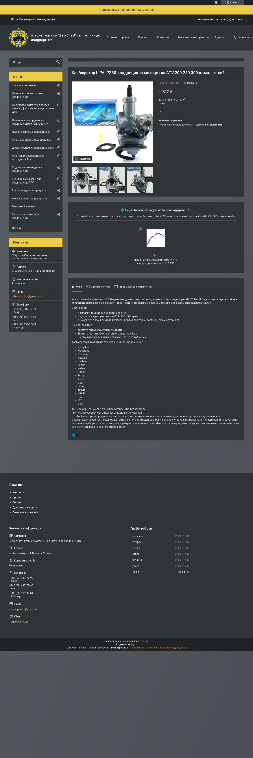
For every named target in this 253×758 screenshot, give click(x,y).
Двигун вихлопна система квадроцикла (28, 95)
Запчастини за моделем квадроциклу (26, 216)
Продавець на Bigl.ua (126, 644)
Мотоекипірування (23, 206)
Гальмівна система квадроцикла (31, 139)
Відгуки (219, 37)
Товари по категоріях (191, 37)
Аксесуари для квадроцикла (29, 198)
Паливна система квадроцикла (31, 131)
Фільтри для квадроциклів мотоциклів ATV (28, 157)
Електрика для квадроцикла (29, 190)
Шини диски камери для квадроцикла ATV (26, 180)
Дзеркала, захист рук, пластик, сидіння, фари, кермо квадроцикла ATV (33, 108)
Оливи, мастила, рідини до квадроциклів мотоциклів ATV (30, 122)
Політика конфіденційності (173, 647)
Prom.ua (144, 641)
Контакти (163, 37)
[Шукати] (58, 62)
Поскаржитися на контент (143, 647)
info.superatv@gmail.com (27, 296)
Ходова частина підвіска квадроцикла (27, 169)
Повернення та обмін (25, 512)
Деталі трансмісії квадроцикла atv (33, 147)
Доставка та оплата (25, 507)
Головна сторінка (118, 37)
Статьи (16, 228)
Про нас (143, 37)
